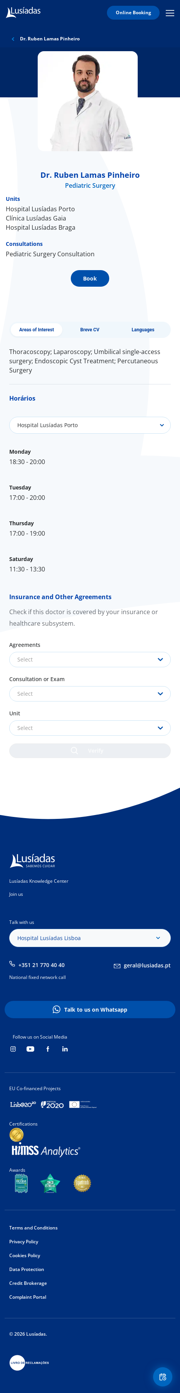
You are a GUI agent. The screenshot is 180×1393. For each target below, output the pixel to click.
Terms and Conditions (33, 1227)
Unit (14, 713)
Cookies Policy (24, 1255)
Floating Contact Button (163, 1377)
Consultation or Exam (37, 679)
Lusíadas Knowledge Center (38, 881)
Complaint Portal (27, 1297)
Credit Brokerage (28, 1283)
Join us (16, 894)
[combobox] (90, 659)
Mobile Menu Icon (170, 12)
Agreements (24, 644)
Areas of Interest (36, 329)
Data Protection (26, 1269)
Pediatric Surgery (90, 185)
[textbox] (90, 659)
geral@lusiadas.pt (147, 965)
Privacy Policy (23, 1241)
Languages (143, 329)
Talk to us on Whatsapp (95, 1009)
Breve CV (90, 329)
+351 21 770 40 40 (41, 965)
